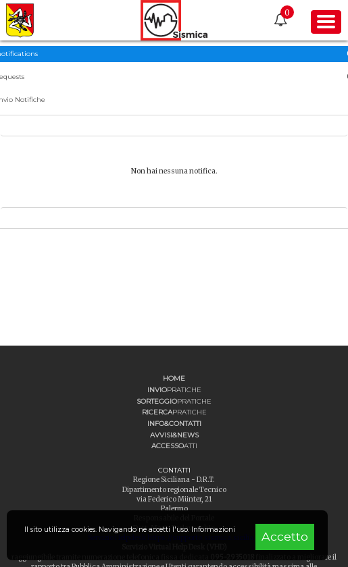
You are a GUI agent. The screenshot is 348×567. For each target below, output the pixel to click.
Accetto (285, 536)
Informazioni (213, 529)
